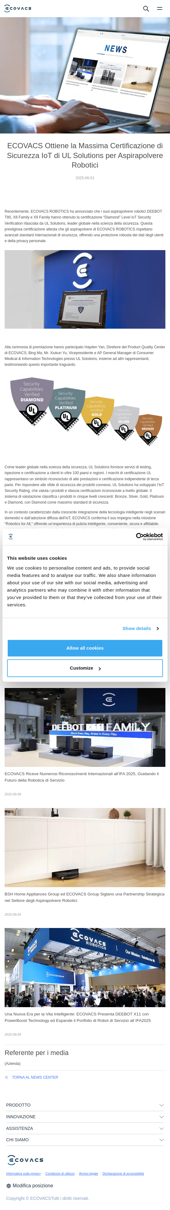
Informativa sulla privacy (23, 1173)
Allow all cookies (85, 648)
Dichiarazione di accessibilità (123, 1173)
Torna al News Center (31, 1077)
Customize (85, 668)
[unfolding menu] (161, 1105)
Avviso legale (88, 1173)
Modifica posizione (29, 1185)
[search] (145, 8)
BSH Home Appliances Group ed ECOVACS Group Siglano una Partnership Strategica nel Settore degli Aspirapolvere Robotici (84, 897)
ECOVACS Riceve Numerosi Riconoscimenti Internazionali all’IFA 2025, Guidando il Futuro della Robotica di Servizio (82, 777)
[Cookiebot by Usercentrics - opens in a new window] (136, 537)
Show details (137, 628)
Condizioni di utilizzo (60, 1173)
